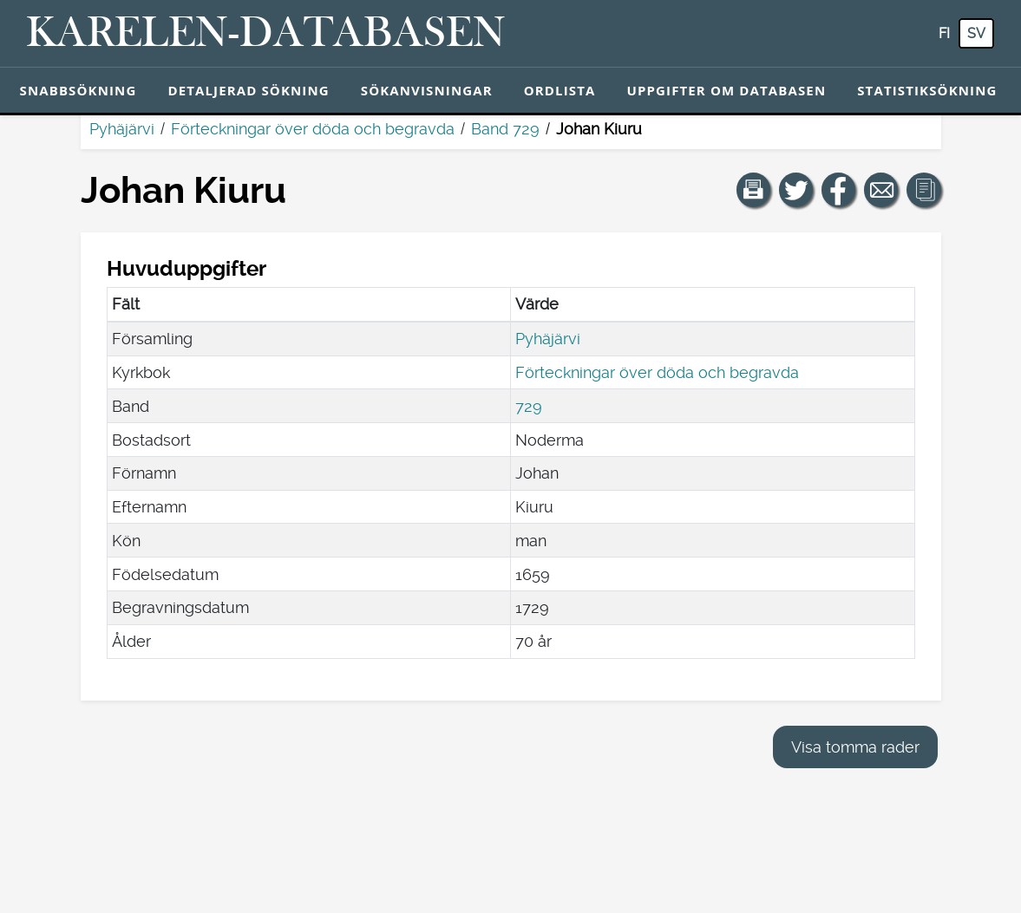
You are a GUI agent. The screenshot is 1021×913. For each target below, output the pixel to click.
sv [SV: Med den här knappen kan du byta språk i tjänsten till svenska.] (976, 33)
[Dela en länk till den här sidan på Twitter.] (796, 190)
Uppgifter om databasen (726, 90)
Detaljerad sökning (248, 90)
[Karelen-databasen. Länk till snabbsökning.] (265, 33)
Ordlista (560, 90)
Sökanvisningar (427, 90)
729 (528, 406)
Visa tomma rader (855, 747)
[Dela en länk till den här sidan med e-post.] (881, 190)
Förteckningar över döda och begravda (313, 129)
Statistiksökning (927, 90)
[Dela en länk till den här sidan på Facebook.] (838, 190)
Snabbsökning (78, 90)
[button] (753, 190)
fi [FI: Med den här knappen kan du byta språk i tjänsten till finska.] (944, 33)
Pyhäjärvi (121, 129)
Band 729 (505, 129)
